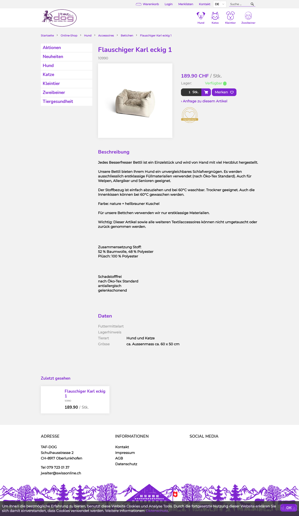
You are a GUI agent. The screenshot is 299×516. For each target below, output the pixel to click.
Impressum (125, 453)
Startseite (47, 35)
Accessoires (106, 35)
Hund (87, 35)
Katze (48, 75)
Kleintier (51, 84)
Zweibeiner (54, 92)
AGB (119, 458)
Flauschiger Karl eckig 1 (155, 35)
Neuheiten (53, 57)
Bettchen (127, 35)
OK (288, 508)
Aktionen (52, 48)
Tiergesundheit (58, 101)
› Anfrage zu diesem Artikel (204, 101)
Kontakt (204, 4)
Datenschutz (126, 464)
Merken (224, 92)
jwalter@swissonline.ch (61, 473)
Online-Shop (69, 35)
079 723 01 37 (58, 467)
